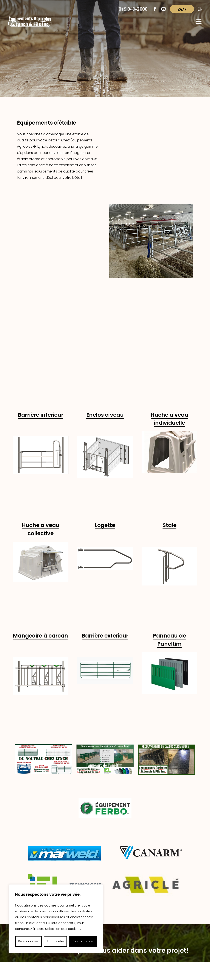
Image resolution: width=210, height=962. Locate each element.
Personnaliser (28, 941)
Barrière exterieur (105, 465)
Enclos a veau (105, 244)
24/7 (182, 9)
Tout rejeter (55, 941)
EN (200, 9)
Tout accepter (83, 941)
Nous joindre (105, 822)
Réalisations (137, 893)
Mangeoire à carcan (40, 465)
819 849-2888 (133, 8)
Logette (105, 354)
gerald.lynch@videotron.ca (148, 924)
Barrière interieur (40, 244)
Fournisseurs (108, 893)
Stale (169, 354)
